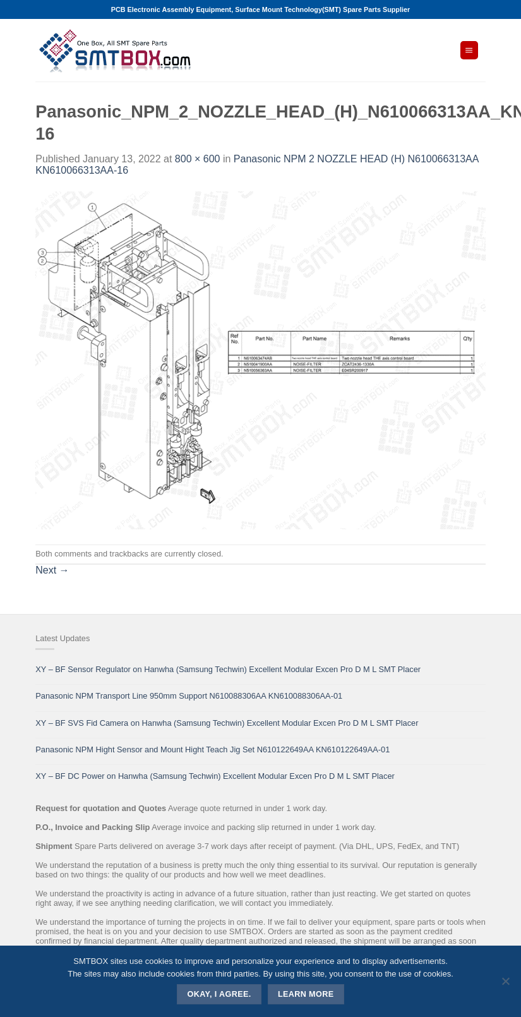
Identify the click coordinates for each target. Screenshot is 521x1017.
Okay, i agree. (219, 994)
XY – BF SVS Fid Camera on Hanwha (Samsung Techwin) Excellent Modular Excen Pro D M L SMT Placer (226, 723)
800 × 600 (197, 158)
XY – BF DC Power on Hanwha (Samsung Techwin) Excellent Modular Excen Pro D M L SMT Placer (215, 776)
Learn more (306, 994)
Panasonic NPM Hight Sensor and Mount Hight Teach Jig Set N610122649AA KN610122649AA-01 (212, 749)
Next (52, 570)
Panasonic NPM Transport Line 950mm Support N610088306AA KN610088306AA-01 (188, 696)
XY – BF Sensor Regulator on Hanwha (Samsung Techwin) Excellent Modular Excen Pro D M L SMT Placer (228, 669)
